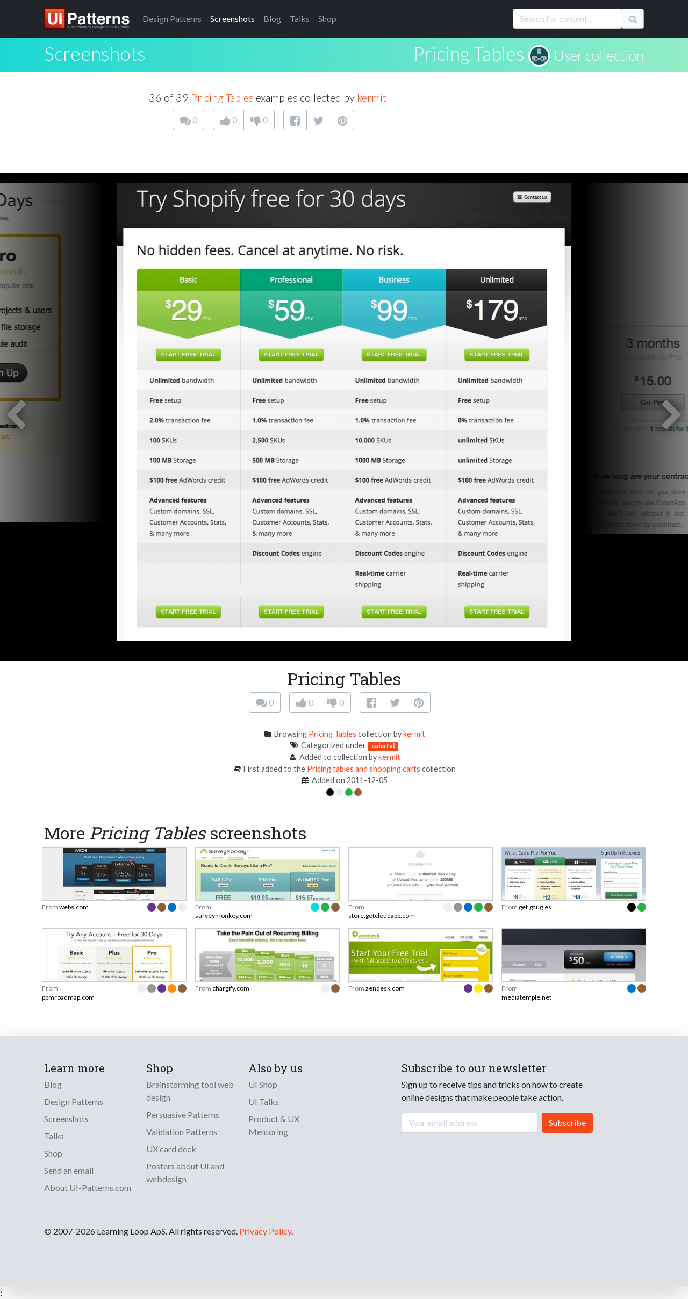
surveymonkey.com (224, 916)
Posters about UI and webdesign (185, 1172)
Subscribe (567, 1122)
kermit (371, 97)
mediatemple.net (526, 997)
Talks (300, 18)
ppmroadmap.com (68, 997)
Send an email (69, 1170)
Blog (272, 18)
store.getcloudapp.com (381, 916)
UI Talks (263, 1101)
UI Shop (262, 1084)
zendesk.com (385, 988)
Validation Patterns (181, 1131)
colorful (383, 745)
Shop (327, 18)
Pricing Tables (469, 53)
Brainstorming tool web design (190, 1090)
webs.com (74, 907)
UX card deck (171, 1149)
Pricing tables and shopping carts (363, 768)
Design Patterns (73, 1101)
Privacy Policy (265, 1231)
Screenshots (232, 18)
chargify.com (230, 988)
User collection (599, 55)
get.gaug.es (535, 907)
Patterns (172, 18)
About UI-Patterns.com (87, 1187)
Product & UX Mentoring (273, 1125)
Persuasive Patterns (182, 1114)
